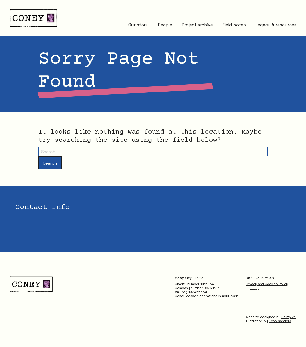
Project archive (197, 24)
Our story (138, 24)
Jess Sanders (280, 321)
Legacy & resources (275, 24)
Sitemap (252, 289)
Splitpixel (288, 317)
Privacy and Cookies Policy (267, 284)
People (165, 24)
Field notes (234, 24)
